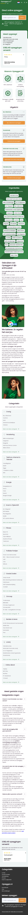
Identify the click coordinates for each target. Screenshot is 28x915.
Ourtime (5, 419)
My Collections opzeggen (14, 123)
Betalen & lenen (10, 620)
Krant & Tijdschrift (11, 506)
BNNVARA (5, 604)
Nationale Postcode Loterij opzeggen (15, 159)
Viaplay (5, 670)
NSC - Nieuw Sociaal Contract (11, 558)
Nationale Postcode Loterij (10, 39)
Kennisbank (5, 887)
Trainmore (6, 542)
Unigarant (6, 442)
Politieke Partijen (10, 552)
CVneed (5, 679)
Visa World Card (7, 629)
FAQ (3, 889)
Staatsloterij (6, 656)
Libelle (4, 517)
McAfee (5, 674)
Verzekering (8, 436)
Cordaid (5, 588)
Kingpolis (5, 444)
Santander (6, 631)
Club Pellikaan (7, 537)
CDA (4, 563)
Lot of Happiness (7, 42)
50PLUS (5, 565)
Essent (5, 494)
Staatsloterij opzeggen (14, 141)
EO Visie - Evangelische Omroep (12, 611)
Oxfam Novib (6, 578)
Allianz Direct (6, 449)
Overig (7, 413)
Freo (4, 633)
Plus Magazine (7, 515)
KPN (4, 474)
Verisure (5, 426)
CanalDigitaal (7, 464)
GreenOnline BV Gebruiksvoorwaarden (12, 912)
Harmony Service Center (10, 446)
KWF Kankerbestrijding (9, 585)
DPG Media (6, 512)
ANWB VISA (6, 626)
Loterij (6, 643)
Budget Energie (7, 496)
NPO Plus (5, 672)
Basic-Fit (5, 533)
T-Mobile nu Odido (8, 471)
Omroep (7, 598)
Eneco (4, 489)
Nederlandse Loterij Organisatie (12, 654)
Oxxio (4, 492)
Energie (7, 483)
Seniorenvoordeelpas (9, 423)
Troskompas (6, 601)
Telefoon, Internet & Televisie (11, 459)
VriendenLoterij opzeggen (14, 178)
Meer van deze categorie (11, 430)
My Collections (7, 416)
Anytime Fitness (7, 540)
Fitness (7, 529)
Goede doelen (6, 874)
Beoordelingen (6, 891)
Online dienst (9, 666)
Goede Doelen (9, 575)
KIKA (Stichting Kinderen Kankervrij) (12, 581)
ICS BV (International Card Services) (13, 624)
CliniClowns (6, 583)
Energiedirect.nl (7, 487)
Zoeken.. (22, 17)
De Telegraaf (6, 44)
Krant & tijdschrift (6, 879)
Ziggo (4, 469)
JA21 (4, 560)
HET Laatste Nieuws (8, 519)
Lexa (4, 421)
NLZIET (4, 467)
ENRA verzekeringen (8, 41)
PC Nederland (7, 677)
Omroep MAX (6, 608)
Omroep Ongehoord (8, 606)
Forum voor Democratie (9, 556)
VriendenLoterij (7, 37)
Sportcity (5, 535)
